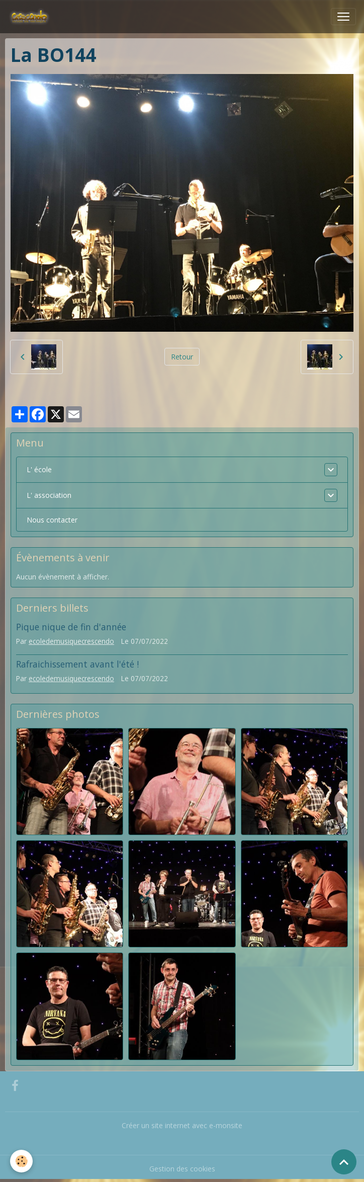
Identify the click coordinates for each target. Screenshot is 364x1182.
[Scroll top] (343, 1161)
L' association (49, 495)
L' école (39, 469)
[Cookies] (21, 1161)
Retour (182, 356)
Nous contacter (52, 520)
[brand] (31, 16)
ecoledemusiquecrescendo (71, 641)
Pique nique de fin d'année (71, 627)
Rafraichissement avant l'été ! (77, 664)
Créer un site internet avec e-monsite (182, 1125)
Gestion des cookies (182, 1168)
